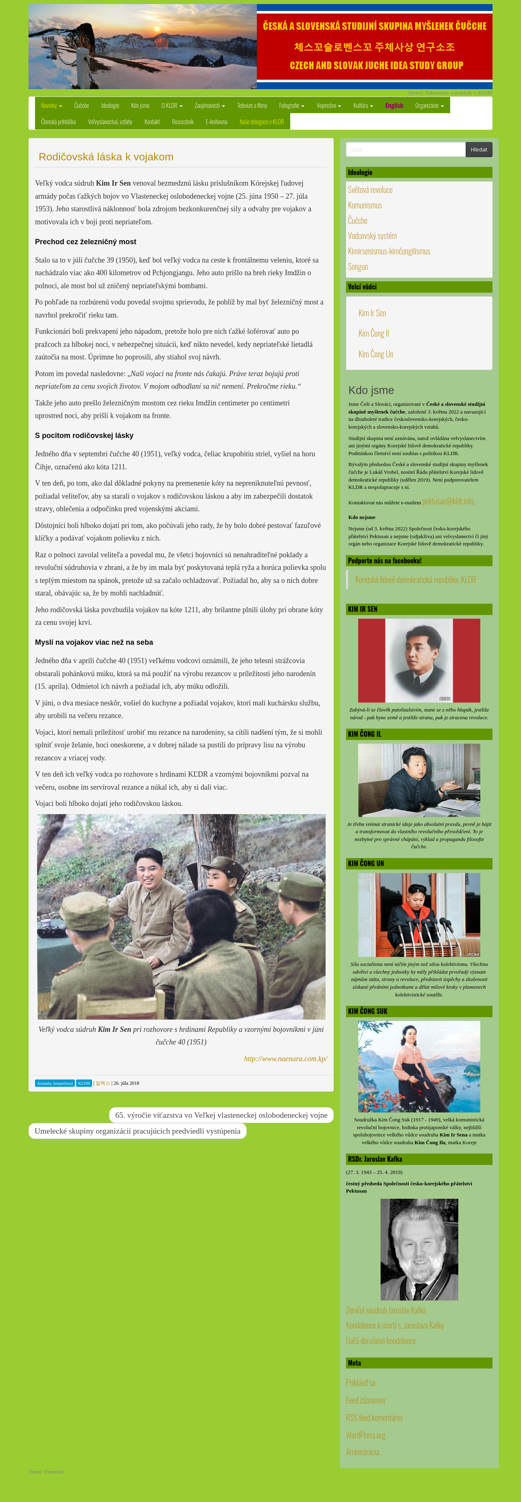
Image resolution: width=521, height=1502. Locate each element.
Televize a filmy (252, 105)
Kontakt (152, 121)
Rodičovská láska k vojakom (106, 157)
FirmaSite (54, 1472)
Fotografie (291, 105)
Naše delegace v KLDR (262, 121)
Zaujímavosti (210, 105)
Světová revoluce (370, 189)
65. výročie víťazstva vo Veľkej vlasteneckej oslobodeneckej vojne (221, 1115)
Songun (358, 266)
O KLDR (172, 105)
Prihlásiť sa (360, 1382)
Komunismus (365, 205)
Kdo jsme (140, 105)
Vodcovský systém (372, 235)
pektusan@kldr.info (447, 501)
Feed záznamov (365, 1400)
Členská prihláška (58, 121)
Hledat (479, 149)
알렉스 (103, 1083)
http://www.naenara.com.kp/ (285, 1059)
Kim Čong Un (376, 354)
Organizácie (430, 105)
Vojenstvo (329, 105)
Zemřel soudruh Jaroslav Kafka (386, 1310)
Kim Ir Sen (372, 313)
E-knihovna (217, 121)
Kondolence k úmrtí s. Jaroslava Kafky (395, 1325)
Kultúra (363, 105)
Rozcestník (183, 121)
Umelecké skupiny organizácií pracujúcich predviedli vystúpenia (138, 1131)
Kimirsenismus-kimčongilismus (389, 251)
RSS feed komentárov (374, 1417)
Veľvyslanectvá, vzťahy (110, 121)
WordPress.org (365, 1435)
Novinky (51, 105)
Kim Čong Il (374, 333)
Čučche (81, 105)
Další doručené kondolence (381, 1340)
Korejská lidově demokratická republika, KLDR (415, 579)
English (394, 105)
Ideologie (110, 105)
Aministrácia (362, 1451)
